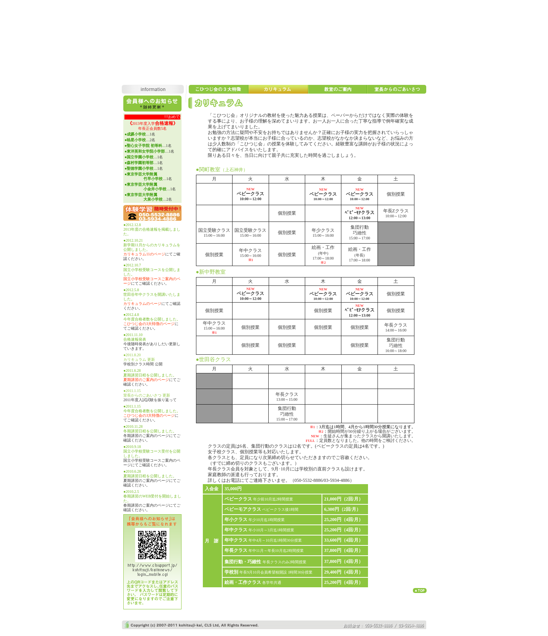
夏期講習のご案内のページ (146, 380)
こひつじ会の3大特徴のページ (149, 324)
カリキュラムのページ (142, 303)
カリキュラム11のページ (144, 254)
